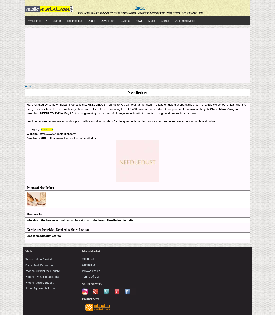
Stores (165, 20)
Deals (91, 20)
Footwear (47, 129)
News (139, 20)
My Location (36, 21)
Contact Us (89, 264)
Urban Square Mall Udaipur (42, 288)
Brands (57, 20)
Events (125, 20)
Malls (151, 20)
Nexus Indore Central (38, 259)
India (139, 8)
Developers (108, 20)
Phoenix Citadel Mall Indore (42, 271)
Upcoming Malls (185, 20)
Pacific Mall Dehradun (39, 265)
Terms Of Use (91, 276)
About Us (88, 258)
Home (28, 86)
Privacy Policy (91, 270)
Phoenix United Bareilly (39, 282)
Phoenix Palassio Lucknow (42, 276)
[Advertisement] (137, 54)
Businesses (74, 20)
